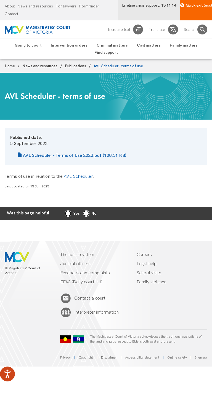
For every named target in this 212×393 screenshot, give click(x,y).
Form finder (89, 6)
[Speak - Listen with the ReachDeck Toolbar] (7, 374)
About (10, 6)
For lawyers (66, 6)
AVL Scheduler (78, 176)
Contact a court (89, 298)
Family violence (151, 282)
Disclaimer (109, 358)
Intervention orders (69, 45)
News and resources (35, 6)
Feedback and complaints (85, 273)
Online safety (177, 358)
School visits (149, 273)
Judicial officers (75, 264)
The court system (77, 254)
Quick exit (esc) (196, 5)
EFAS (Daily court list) (81, 282)
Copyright (86, 358)
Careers (144, 254)
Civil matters (149, 45)
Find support (106, 52)
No (94, 213)
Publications (75, 66)
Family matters (184, 45)
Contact (11, 14)
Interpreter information (96, 312)
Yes (76, 213)
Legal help (147, 264)
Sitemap (201, 358)
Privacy (65, 358)
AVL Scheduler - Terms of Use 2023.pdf (74, 155)
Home (10, 66)
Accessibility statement (142, 358)
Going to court (28, 45)
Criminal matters (112, 45)
